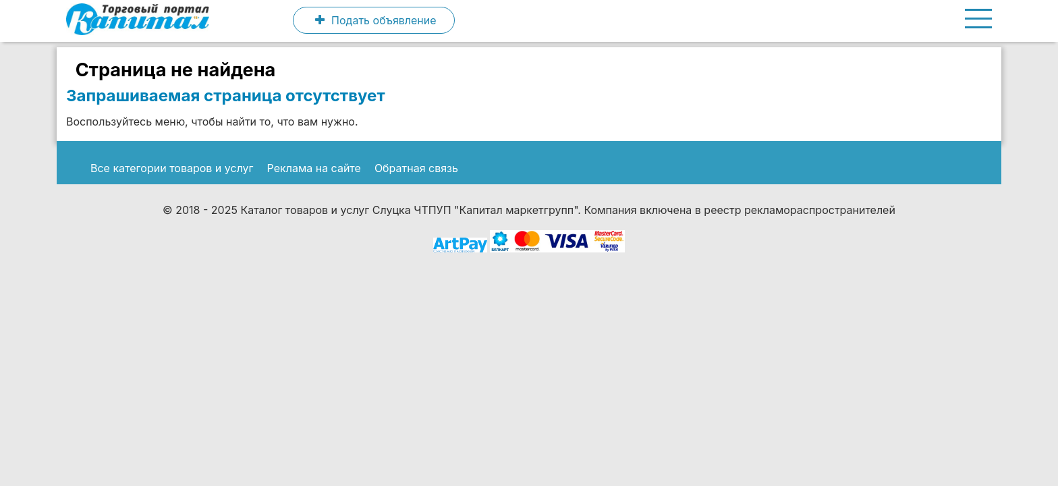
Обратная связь (416, 168)
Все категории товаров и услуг (172, 168)
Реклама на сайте (314, 168)
